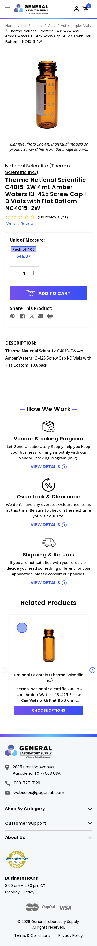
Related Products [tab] (49, 603)
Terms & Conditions (32, 935)
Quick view (22, 628)
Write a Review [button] (20, 223)
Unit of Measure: (27, 240)
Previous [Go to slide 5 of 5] (4, 670)
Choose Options (48, 710)
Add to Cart (48, 293)
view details (45, 467)
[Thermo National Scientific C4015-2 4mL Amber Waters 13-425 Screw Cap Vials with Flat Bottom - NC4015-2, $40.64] (48, 644)
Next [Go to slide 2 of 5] (92, 670)
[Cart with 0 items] (86, 10)
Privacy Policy (70, 935)
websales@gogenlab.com (34, 792)
